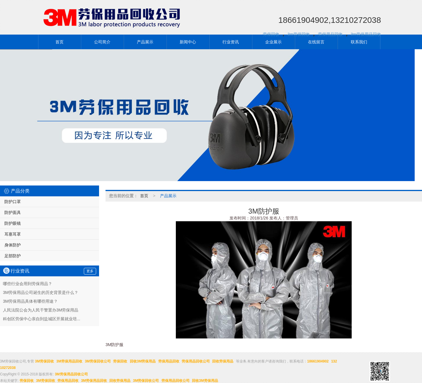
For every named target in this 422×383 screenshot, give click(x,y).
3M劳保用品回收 (69, 361)
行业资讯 (230, 41)
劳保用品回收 (330, 34)
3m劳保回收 (298, 34)
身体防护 (12, 244)
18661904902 (318, 361)
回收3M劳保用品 (143, 361)
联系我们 (359, 41)
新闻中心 (188, 41)
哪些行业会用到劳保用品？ (27, 283)
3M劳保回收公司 (98, 361)
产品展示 (145, 41)
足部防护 (12, 255)
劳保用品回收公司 (196, 361)
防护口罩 (12, 201)
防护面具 (12, 212)
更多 (89, 271)
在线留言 (316, 41)
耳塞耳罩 (12, 233)
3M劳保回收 (44, 361)
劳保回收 (271, 34)
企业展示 (273, 41)
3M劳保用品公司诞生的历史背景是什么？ (40, 292)
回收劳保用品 (222, 361)
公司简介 (102, 41)
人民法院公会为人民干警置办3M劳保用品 (40, 309)
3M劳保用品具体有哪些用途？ (30, 301)
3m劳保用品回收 (366, 34)
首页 (59, 41)
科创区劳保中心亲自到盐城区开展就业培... (41, 318)
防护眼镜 (12, 223)
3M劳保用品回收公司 (71, 374)
